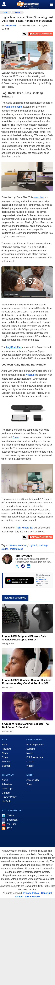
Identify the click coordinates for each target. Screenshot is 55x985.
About (5, 780)
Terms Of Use (32, 896)
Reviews (6, 749)
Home (5, 744)
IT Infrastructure (34, 757)
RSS (9, 828)
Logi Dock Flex (14, 347)
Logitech (32, 545)
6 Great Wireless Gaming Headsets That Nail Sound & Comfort (25, 726)
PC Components (35, 744)
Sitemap (6, 766)
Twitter (10, 815)
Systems (30, 749)
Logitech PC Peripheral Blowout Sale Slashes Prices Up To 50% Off (24, 638)
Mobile (29, 753)
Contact (6, 793)
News (17, 12)
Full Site (6, 761)
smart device (16, 549)
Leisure (30, 761)
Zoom (16, 437)
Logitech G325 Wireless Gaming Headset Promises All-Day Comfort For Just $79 (26, 682)
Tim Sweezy (23, 555)
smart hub (38, 197)
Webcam (22, 545)
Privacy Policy (9, 797)
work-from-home (13, 107)
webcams (31, 375)
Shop (29, 784)
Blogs (5, 757)
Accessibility (32, 780)
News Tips (7, 788)
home (5, 12)
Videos (30, 766)
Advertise (7, 784)
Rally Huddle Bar (24, 527)
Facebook (12, 820)
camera (13, 545)
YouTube (11, 824)
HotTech (6, 801)
